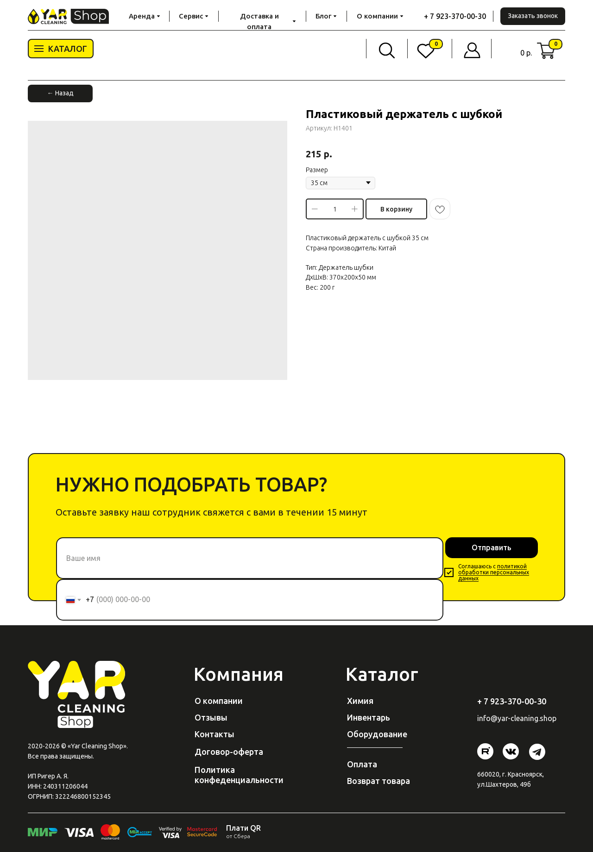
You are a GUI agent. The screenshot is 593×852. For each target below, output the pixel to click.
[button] (532, 16)
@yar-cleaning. (515, 718)
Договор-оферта (229, 751)
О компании (219, 700)
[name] (249, 558)
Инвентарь (368, 717)
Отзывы (211, 717)
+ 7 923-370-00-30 (455, 16)
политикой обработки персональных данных (493, 572)
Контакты (214, 734)
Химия (360, 700)
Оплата (362, 764)
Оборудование (377, 734)
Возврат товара (378, 780)
